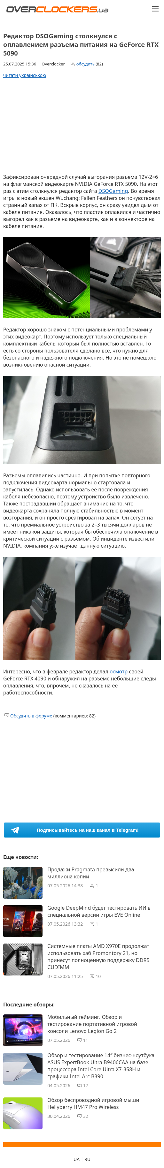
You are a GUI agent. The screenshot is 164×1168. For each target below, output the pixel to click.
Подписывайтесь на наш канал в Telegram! (88, 830)
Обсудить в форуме (31, 716)
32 (85, 1116)
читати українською (24, 75)
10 (98, 976)
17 (85, 1085)
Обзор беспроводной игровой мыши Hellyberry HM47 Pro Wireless (93, 1103)
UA (77, 1159)
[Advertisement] (82, 126)
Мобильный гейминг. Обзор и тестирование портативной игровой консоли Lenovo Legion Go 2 (92, 1024)
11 (85, 1040)
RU (87, 1159)
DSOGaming (113, 190)
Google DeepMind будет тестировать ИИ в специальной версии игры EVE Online (99, 911)
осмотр (119, 671)
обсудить (85, 64)
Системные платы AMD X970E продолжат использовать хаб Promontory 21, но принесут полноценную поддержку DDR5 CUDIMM (98, 957)
